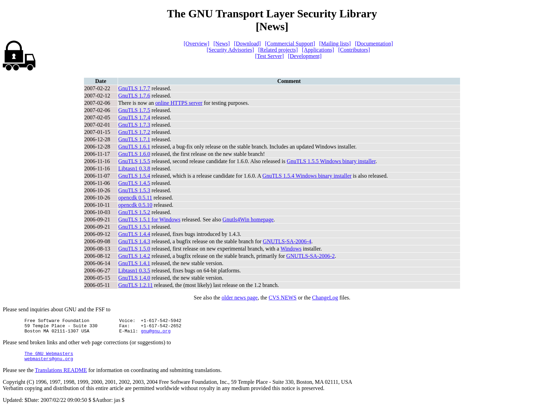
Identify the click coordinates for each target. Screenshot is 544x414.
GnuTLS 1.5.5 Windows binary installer (331, 161)
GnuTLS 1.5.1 (134, 227)
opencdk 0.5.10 (135, 205)
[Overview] (197, 44)
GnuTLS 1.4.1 (134, 263)
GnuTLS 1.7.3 (134, 125)
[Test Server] (269, 56)
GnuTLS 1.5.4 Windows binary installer (306, 176)
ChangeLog (325, 298)
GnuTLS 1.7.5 (134, 110)
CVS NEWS (282, 298)
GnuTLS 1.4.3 (134, 241)
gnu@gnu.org (156, 334)
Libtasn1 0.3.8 (134, 168)
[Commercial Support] (290, 44)
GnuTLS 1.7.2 (134, 132)
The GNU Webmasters (48, 357)
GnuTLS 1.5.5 (134, 161)
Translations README (61, 375)
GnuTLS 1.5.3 (134, 190)
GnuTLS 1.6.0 (134, 154)
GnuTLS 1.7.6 (134, 96)
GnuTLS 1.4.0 (134, 278)
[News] (221, 44)
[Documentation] (374, 44)
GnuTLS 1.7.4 (134, 117)
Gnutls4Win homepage (247, 219)
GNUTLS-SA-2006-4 (287, 241)
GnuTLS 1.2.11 (135, 285)
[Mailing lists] (335, 44)
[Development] (305, 56)
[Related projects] (278, 50)
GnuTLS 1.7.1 (134, 139)
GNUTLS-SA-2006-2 (310, 256)
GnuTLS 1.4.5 (134, 183)
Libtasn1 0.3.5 (134, 270)
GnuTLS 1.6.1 (134, 147)
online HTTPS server (178, 103)
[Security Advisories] (230, 50)
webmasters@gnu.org (48, 364)
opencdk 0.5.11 (135, 198)
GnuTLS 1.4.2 (134, 256)
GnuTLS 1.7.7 (134, 88)
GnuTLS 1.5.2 (134, 212)
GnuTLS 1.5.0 (134, 249)
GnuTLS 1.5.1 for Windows (149, 219)
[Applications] (318, 50)
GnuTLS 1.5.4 (134, 176)
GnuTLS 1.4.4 (134, 234)
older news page (240, 298)
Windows (290, 249)
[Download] (247, 44)
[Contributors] (354, 50)
